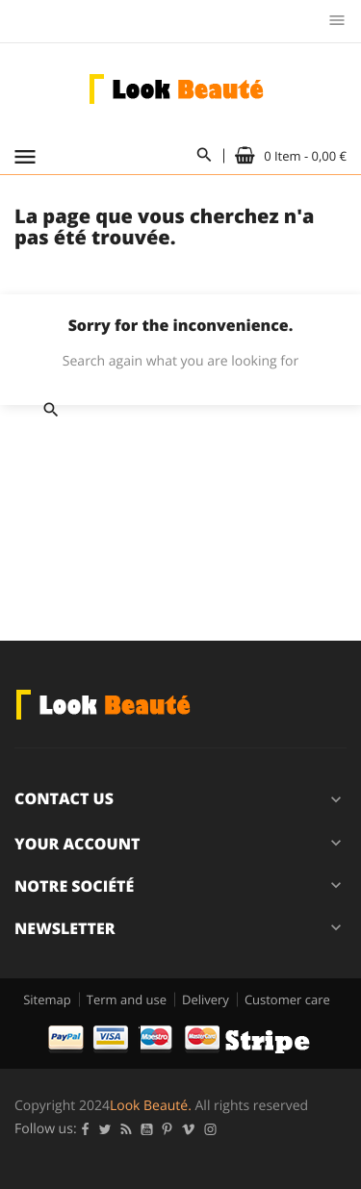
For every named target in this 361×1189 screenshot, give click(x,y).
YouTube (147, 1129)
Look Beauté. (151, 1106)
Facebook (86, 1129)
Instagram (211, 1129)
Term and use (127, 999)
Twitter (105, 1129)
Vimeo (188, 1129)
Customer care (287, 999)
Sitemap (47, 999)
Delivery (205, 999)
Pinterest (167, 1129)
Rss (126, 1129)
